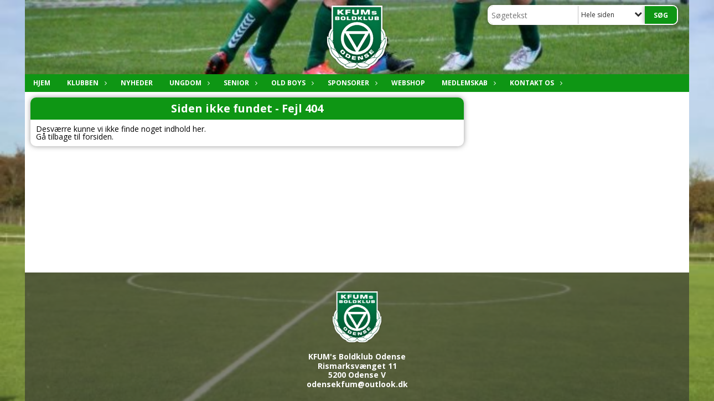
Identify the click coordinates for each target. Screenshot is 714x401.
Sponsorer (351, 83)
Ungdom (188, 83)
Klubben (85, 83)
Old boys (291, 83)
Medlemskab (467, 83)
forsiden (97, 136)
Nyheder (137, 83)
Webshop (408, 83)
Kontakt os (535, 83)
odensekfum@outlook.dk (357, 384)
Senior (239, 83)
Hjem (41, 83)
